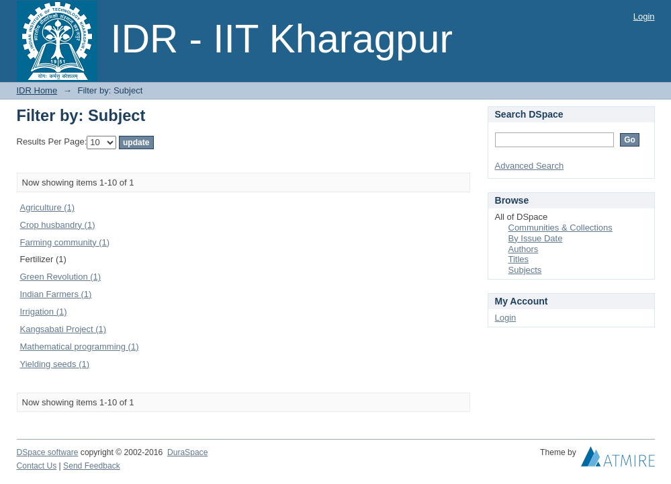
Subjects (525, 270)
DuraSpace (187, 452)
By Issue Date (535, 238)
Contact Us (37, 466)
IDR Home (37, 90)
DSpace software (48, 452)
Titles (518, 259)
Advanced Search (529, 166)
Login (644, 16)
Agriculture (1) (47, 207)
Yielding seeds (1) (55, 364)
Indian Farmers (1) (56, 294)
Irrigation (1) (43, 312)
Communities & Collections (560, 228)
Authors (523, 249)
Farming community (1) (65, 242)
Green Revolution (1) (60, 277)
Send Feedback (91, 466)
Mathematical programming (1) (79, 346)
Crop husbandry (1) (57, 225)
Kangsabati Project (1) (63, 329)
